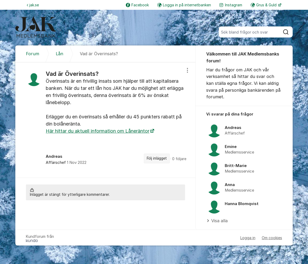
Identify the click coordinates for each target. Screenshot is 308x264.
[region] (105, 120)
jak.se (33, 5)
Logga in (247, 237)
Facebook (137, 5)
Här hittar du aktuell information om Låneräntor (97, 131)
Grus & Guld (264, 5)
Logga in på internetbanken (184, 5)
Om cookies (272, 237)
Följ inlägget (157, 158)
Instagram (230, 5)
